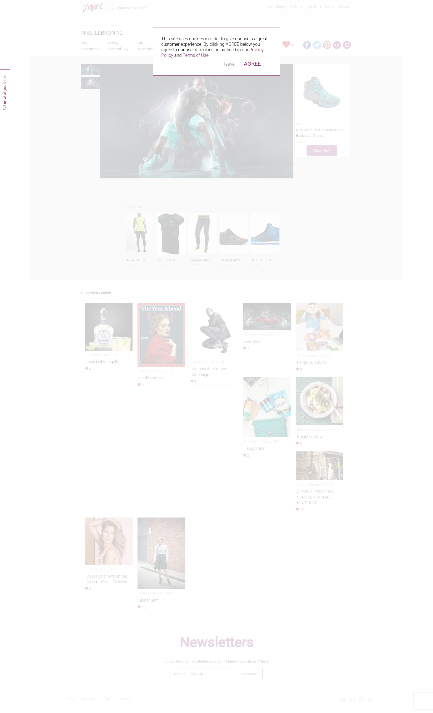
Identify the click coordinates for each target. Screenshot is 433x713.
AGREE (252, 63)
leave (229, 64)
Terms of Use (195, 55)
